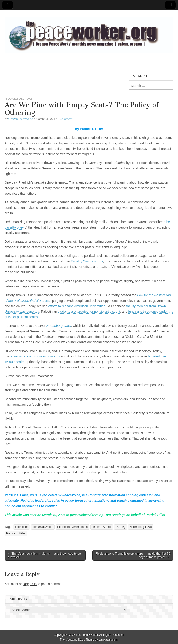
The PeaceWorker (87, 635)
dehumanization (42, 527)
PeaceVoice (71, 495)
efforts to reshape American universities (76, 306)
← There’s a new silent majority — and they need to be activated (44, 555)
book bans (21, 527)
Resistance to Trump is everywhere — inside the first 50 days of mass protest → (133, 555)
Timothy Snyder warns (87, 261)
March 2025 (24, 98)
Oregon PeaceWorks (20, 119)
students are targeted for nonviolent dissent (89, 311)
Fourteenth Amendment (72, 527)
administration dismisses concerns (35, 356)
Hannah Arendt (101, 527)
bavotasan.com (108, 639)
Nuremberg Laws (141, 527)
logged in (30, 584)
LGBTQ (121, 527)
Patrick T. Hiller (16, 533)
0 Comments (65, 119)
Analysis (10, 98)
